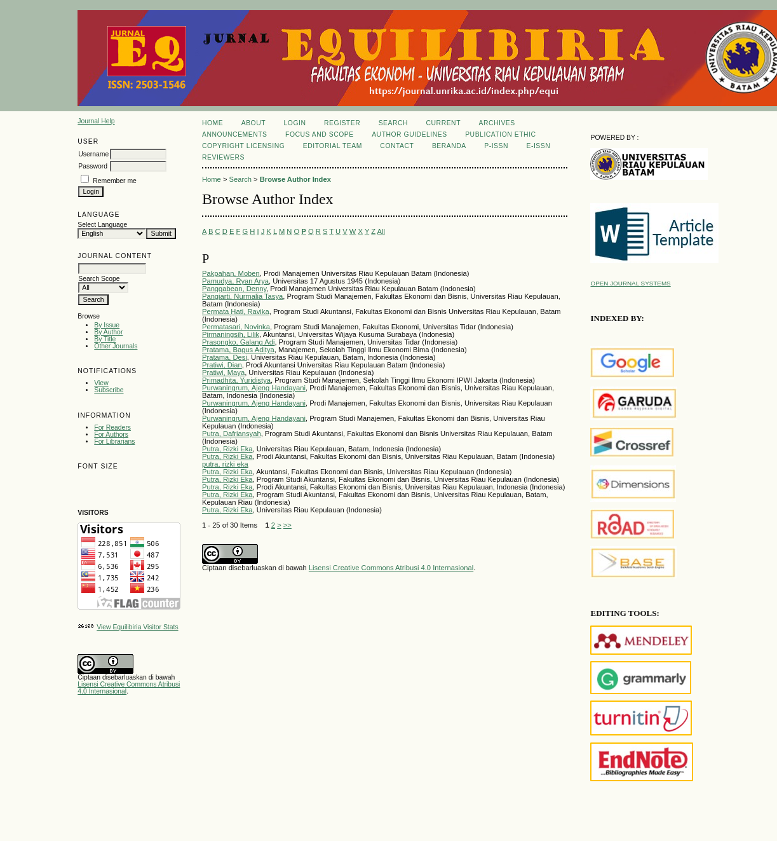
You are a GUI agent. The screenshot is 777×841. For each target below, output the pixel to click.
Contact (397, 145)
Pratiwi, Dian (222, 365)
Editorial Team (332, 145)
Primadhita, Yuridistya (236, 380)
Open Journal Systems (630, 283)
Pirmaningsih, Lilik (230, 334)
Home (212, 123)
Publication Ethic (500, 134)
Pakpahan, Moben (231, 273)
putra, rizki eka (225, 464)
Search (393, 123)
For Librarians (114, 441)
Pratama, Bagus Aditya (238, 349)
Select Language (102, 224)
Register (342, 123)
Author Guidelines (409, 134)
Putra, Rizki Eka (227, 449)
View (101, 382)
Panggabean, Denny (234, 288)
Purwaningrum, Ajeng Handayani (254, 388)
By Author (108, 332)
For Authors (111, 434)
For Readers (112, 427)
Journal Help (96, 121)
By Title (105, 339)
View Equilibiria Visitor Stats (137, 627)
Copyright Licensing (243, 145)
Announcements (234, 134)
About (253, 123)
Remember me (115, 180)
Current (443, 123)
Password (92, 166)
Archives (496, 123)
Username (93, 154)
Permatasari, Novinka (236, 327)
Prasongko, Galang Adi (238, 342)
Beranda (449, 145)
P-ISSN (496, 145)
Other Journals (115, 346)
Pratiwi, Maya (223, 372)
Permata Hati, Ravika (235, 311)
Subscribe (108, 389)
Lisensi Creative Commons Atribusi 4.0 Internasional (391, 567)
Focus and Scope (319, 134)
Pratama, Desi (224, 357)
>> (287, 525)
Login (295, 123)
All (381, 231)
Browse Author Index (295, 179)
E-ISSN (538, 145)
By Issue (106, 325)
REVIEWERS (223, 157)
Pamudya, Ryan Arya (235, 281)
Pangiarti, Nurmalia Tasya (242, 296)
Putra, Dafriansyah (231, 433)
